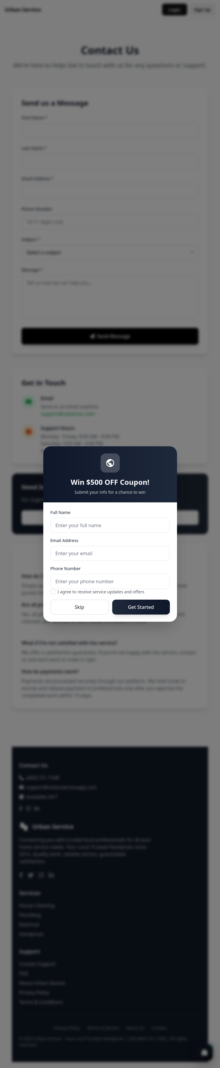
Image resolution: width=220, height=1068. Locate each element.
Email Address (64, 540)
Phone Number (65, 568)
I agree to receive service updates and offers (101, 592)
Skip (79, 607)
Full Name (60, 512)
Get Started (141, 607)
